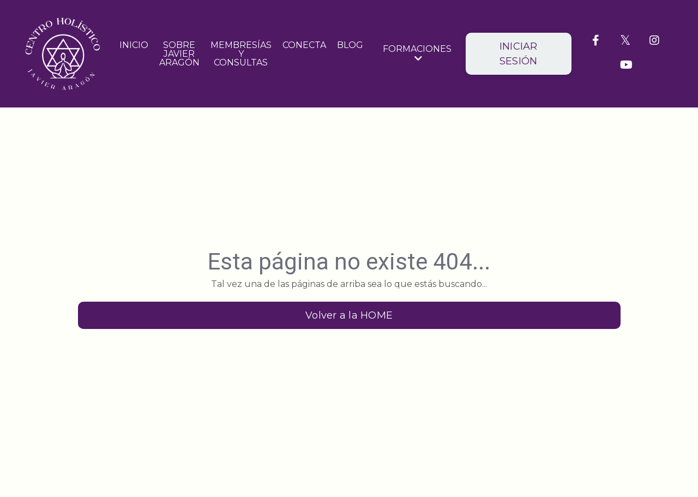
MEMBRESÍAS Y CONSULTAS (241, 54)
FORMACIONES (417, 54)
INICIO (133, 45)
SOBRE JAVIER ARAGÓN (179, 54)
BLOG (350, 45)
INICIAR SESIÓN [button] (519, 53)
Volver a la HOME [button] (349, 315)
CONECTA (304, 45)
